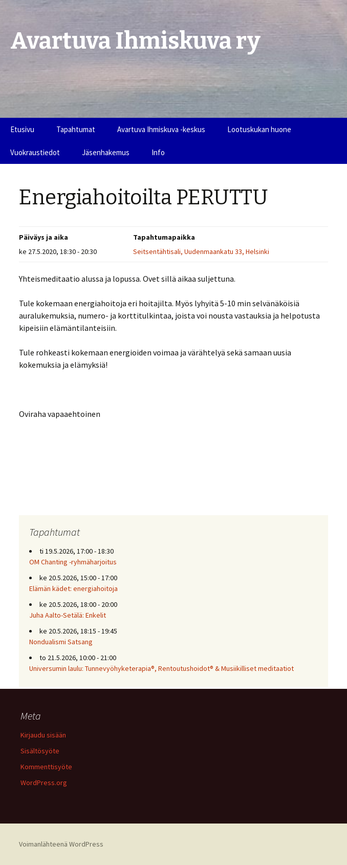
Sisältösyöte (39, 750)
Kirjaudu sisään (43, 735)
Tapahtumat (75, 129)
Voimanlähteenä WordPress (61, 844)
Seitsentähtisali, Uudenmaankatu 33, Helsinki (201, 251)
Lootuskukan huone (259, 129)
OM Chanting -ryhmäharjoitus (73, 561)
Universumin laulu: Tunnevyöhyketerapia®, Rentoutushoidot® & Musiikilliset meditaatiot (161, 668)
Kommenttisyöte (46, 766)
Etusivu (22, 129)
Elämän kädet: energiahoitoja (73, 588)
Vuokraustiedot (35, 152)
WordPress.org (43, 782)
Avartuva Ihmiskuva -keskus (161, 129)
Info (158, 152)
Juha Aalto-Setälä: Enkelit (67, 615)
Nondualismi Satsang (61, 641)
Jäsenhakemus (105, 152)
